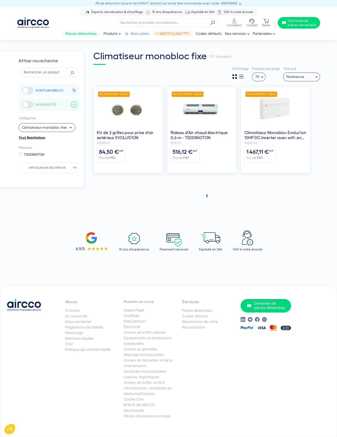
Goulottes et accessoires (145, 371)
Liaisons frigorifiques (141, 377)
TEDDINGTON (34, 154)
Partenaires (262, 34)
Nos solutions (193, 327)
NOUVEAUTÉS (57, 104)
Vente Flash (172, 34)
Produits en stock (139, 302)
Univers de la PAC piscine (144, 332)
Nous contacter (78, 322)
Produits (111, 34)
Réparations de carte (200, 322)
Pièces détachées (81, 34)
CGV (69, 344)
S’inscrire (72, 310)
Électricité (132, 327)
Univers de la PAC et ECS (144, 382)
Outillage (131, 316)
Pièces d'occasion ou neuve (147, 416)
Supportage (134, 310)
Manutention (135, 321)
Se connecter (76, 316)
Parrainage (74, 333)
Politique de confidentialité (88, 350)
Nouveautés (134, 410)
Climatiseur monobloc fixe (44, 127)
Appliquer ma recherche (47, 167)
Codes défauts (209, 34)
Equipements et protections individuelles (148, 340)
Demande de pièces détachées (266, 306)
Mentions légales (79, 338)
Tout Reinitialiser (32, 137)
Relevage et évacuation (144, 355)
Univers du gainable (140, 349)
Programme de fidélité (84, 327)
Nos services (235, 34)
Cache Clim (134, 399)
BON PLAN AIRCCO (57, 90)
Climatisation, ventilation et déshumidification (148, 391)
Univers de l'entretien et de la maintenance (148, 363)
